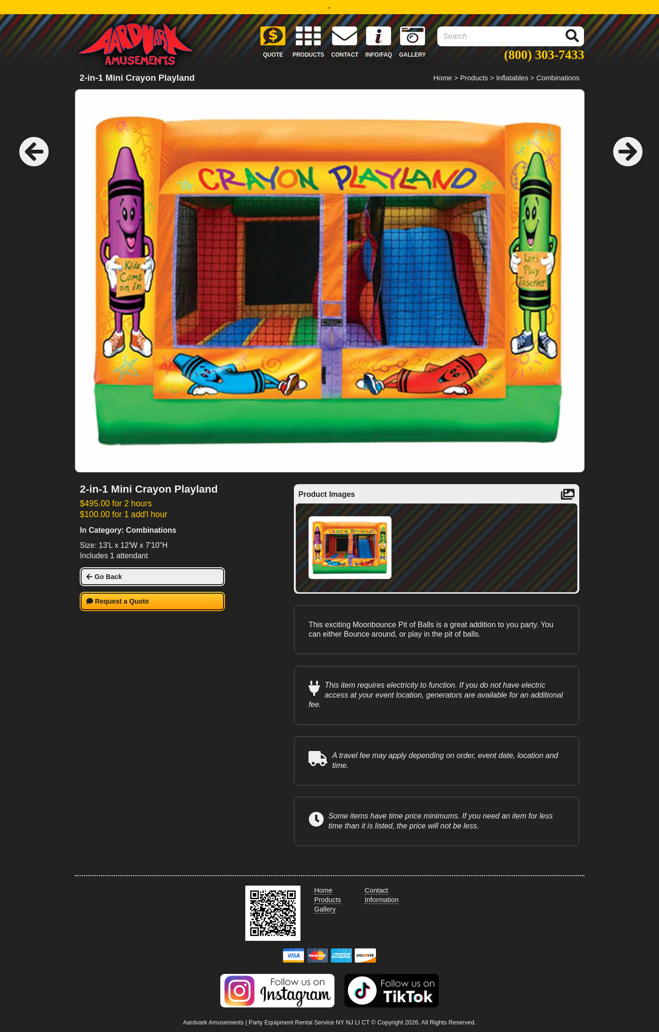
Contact (376, 890)
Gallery (325, 909)
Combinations (558, 78)
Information (382, 900)
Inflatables (512, 78)
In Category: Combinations (128, 530)
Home (443, 78)
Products (474, 78)
